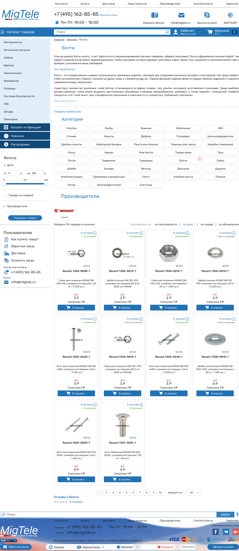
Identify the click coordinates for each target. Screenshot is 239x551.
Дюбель (146, 136)
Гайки (220, 160)
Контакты (61, 3)
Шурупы (220, 168)
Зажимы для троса (183, 144)
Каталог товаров (17, 32)
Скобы (109, 128)
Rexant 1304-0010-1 (122, 356)
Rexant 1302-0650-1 (76, 356)
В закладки (87, 232)
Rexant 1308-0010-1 (215, 356)
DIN (220, 128)
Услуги (85, 3)
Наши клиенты (137, 3)
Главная (59, 39)
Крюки (109, 152)
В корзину (75, 307)
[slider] (4, 184)
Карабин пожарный (220, 144)
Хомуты (109, 136)
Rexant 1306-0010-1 (215, 271)
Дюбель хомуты (71, 144)
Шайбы (71, 168)
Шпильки (183, 168)
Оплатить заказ (22, 260)
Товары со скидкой (18, 195)
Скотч (146, 176)
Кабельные (183, 128)
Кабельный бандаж (108, 144)
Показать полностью (67, 111)
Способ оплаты (203, 3)
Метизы (146, 168)
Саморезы (146, 160)
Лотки (72, 185)
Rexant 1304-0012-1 (168, 271)
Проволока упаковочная (109, 176)
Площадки (183, 136)
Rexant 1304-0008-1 (76, 271)
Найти (225, 514)
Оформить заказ (223, 546)
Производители (170, 3)
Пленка (220, 176)
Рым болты (146, 152)
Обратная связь (108, 15)
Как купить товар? (25, 239)
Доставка (109, 3)
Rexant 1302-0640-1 (169, 356)
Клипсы (72, 128)
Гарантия (232, 3)
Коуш (71, 152)
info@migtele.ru (23, 282)
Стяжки (72, 136)
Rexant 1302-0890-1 (76, 442)
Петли (72, 160)
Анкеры (109, 168)
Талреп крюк (183, 152)
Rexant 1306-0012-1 (122, 271)
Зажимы (146, 128)
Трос (220, 152)
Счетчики (146, 185)
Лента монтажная (146, 144)
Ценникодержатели (220, 136)
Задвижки (108, 160)
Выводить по (175, 492)
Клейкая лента (183, 176)
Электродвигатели (109, 185)
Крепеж (72, 39)
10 (160, 492)
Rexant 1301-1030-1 (122, 442)
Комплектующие (71, 176)
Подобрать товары (25, 217)
